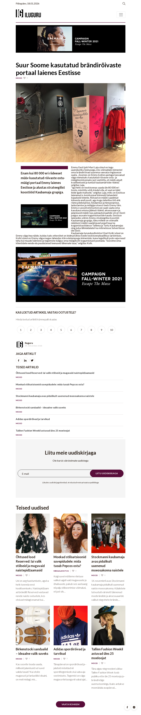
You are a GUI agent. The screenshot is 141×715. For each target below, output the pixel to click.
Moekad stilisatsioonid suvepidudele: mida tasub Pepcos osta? (69, 387)
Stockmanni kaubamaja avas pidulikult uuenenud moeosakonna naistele (69, 398)
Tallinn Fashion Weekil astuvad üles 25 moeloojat (69, 433)
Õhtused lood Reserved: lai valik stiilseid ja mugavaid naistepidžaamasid (69, 375)
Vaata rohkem (70, 704)
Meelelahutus (61, 571)
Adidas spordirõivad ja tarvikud (69, 422)
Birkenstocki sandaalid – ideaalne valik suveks (69, 410)
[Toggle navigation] (121, 15)
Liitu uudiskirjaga (107, 473)
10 (111, 329)
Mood (19, 78)
